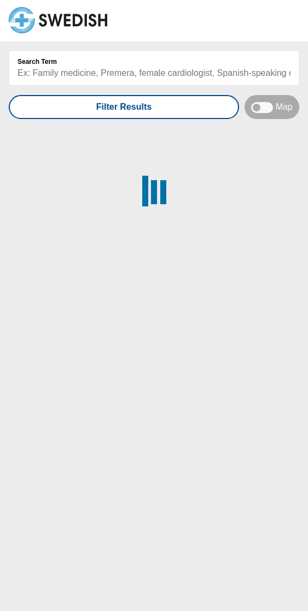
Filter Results (124, 106)
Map (272, 107)
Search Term (37, 62)
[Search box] (154, 73)
